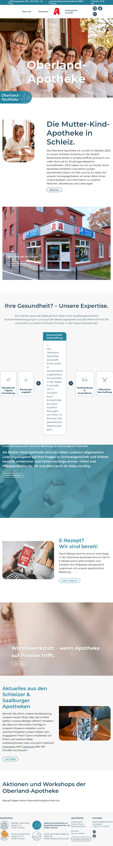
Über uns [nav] (26, 11)
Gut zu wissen (78, 833)
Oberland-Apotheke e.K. (56, 823)
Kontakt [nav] (69, 13)
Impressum (76, 822)
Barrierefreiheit (78, 826)
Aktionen (54, 190)
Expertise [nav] (43, 11)
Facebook (28, 746)
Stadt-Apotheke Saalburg (56, 834)
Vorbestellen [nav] (71, 10)
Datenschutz (77, 824)
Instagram (9, 746)
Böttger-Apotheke (20, 823)
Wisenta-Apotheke (20, 834)
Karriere (75, 831)
